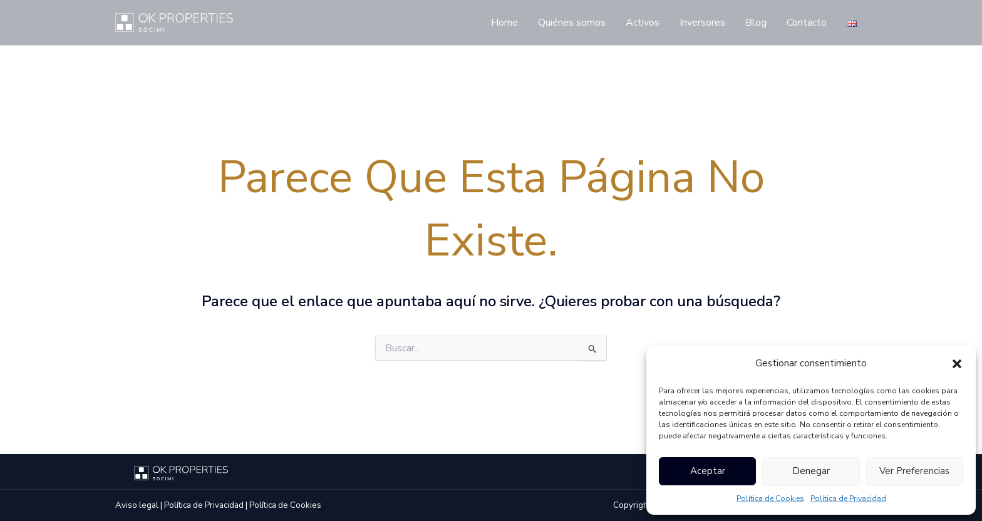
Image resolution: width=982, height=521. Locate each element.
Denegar (811, 471)
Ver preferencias (914, 471)
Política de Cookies (770, 498)
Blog (756, 22)
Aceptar (707, 471)
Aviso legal (136, 505)
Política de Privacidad (848, 498)
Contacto (807, 22)
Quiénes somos (572, 22)
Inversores (702, 22)
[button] (957, 364)
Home (504, 22)
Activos (642, 22)
